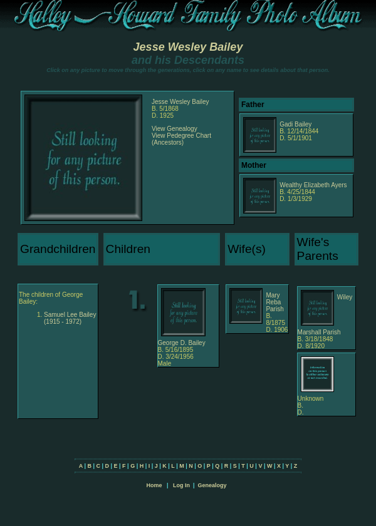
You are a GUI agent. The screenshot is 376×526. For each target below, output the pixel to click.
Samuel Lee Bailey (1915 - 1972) (70, 318)
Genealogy (212, 485)
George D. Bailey (182, 342)
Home (154, 485)
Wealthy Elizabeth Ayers (313, 185)
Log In (181, 485)
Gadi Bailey (295, 124)
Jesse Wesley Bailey (188, 47)
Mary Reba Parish (274, 302)
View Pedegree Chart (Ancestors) (181, 139)
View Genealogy (174, 128)
